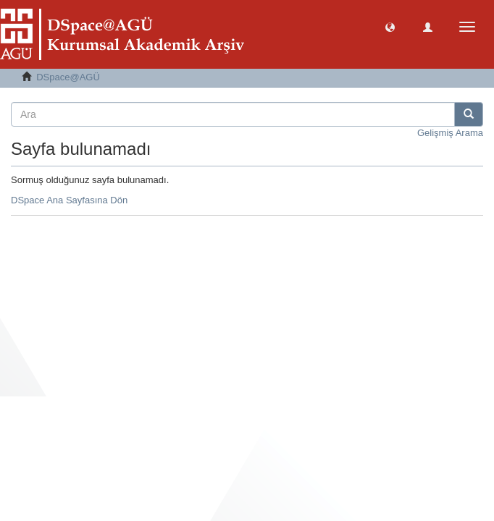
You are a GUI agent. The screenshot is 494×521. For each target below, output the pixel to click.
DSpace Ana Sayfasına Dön (69, 200)
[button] (390, 26)
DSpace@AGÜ (68, 77)
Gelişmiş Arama (450, 132)
